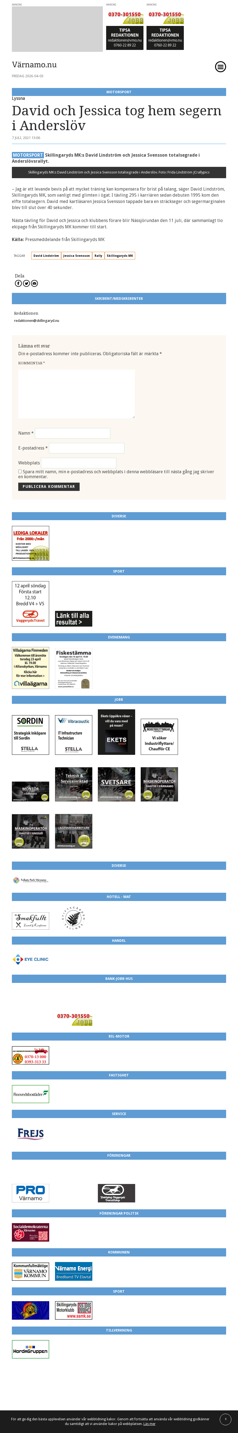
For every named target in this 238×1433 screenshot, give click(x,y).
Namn (26, 433)
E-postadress (33, 448)
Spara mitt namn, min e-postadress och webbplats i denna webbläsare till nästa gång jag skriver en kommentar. (116, 474)
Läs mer (149, 1424)
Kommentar (31, 363)
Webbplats (29, 463)
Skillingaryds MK (120, 256)
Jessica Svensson (76, 256)
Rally (98, 256)
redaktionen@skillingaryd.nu (36, 321)
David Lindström (46, 256)
